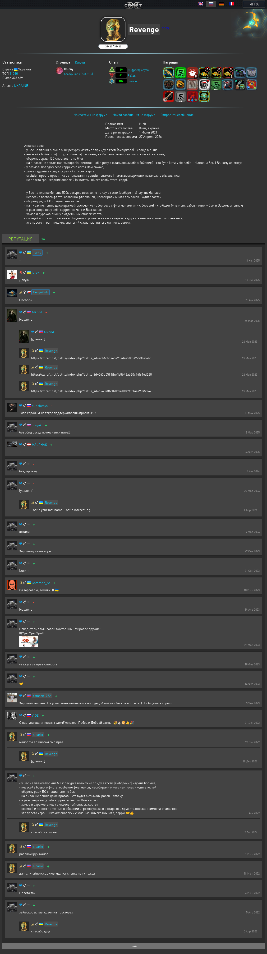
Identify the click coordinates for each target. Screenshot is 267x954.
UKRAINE (21, 85)
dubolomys (40, 406)
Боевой (132, 81)
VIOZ (35, 715)
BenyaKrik (40, 292)
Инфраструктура (138, 70)
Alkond (37, 312)
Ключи (80, 62)
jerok (35, 272)
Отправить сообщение (177, 114)
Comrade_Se (41, 583)
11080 (13, 73)
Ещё (133, 946)
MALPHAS (39, 444)
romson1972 (42, 695)
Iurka (37, 252)
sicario (38, 734)
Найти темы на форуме (90, 114)
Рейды (132, 75)
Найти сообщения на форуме (134, 114)
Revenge (51, 350)
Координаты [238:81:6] (78, 74)
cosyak (37, 425)
